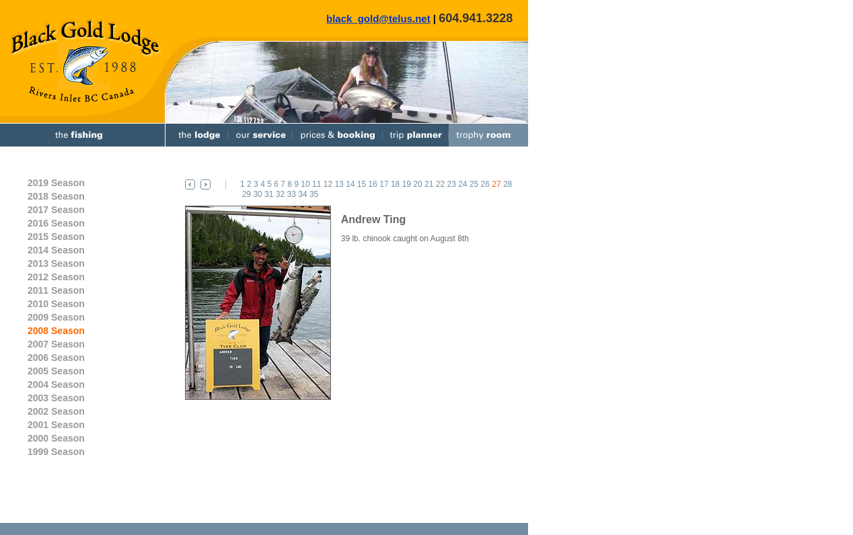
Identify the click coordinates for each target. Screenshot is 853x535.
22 (440, 184)
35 (313, 194)
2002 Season (56, 411)
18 (395, 184)
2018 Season (56, 196)
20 (417, 184)
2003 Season (56, 398)
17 (383, 184)
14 (350, 184)
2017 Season (56, 209)
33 (291, 194)
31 (268, 194)
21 (428, 184)
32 (280, 194)
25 (474, 184)
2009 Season (56, 317)
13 (338, 184)
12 (328, 184)
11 (316, 184)
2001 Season (56, 424)
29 (246, 194)
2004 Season (56, 384)
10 (305, 184)
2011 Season (56, 290)
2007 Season (56, 344)
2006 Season (56, 357)
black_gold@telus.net (378, 18)
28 (507, 184)
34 (302, 194)
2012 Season (56, 277)
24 (462, 184)
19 (406, 184)
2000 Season (56, 438)
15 (361, 184)
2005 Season (56, 371)
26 (485, 184)
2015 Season (56, 236)
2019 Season (56, 182)
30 (257, 194)
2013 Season (56, 263)
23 (451, 184)
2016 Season (56, 223)
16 (373, 184)
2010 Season (56, 303)
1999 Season (56, 451)
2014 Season (56, 250)
